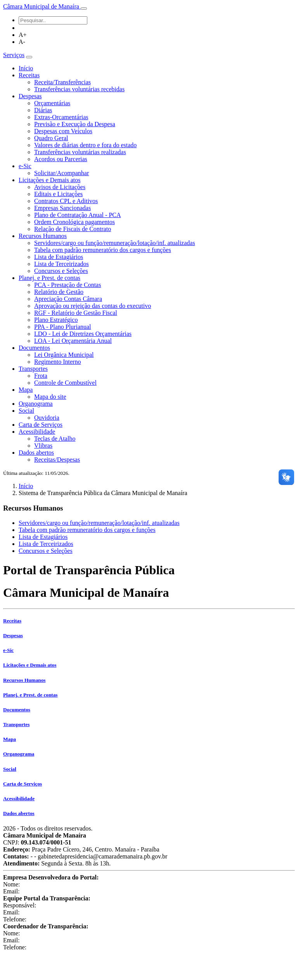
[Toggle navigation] (84, 8)
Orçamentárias (52, 103)
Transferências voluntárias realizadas (80, 152)
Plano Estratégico (56, 319)
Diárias (43, 110)
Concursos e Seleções (61, 271)
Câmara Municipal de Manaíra (42, 6)
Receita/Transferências (62, 82)
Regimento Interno (57, 361)
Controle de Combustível (65, 382)
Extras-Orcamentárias (61, 117)
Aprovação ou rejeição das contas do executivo (92, 305)
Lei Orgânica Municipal (64, 354)
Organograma (36, 403)
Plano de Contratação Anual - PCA (77, 215)
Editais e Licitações (58, 194)
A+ (23, 34)
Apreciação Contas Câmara (68, 298)
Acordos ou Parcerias (60, 159)
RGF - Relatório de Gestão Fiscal (75, 312)
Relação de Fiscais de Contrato (72, 229)
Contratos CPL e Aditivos (66, 201)
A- (22, 41)
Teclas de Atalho (54, 438)
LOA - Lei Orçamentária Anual (73, 340)
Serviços (13, 55)
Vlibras (43, 445)
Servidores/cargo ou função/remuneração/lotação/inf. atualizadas (114, 243)
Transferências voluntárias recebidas (79, 89)
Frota (40, 375)
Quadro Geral (51, 138)
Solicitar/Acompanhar (61, 173)
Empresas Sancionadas (62, 208)
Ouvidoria (46, 417)
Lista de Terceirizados (61, 264)
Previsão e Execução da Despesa (74, 124)
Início (26, 68)
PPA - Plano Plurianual (62, 326)
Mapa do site (50, 396)
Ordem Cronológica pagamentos (74, 222)
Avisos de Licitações (59, 187)
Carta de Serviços (40, 424)
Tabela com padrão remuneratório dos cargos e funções (102, 250)
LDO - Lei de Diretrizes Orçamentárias (83, 333)
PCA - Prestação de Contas (67, 285)
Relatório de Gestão (58, 291)
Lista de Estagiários (58, 257)
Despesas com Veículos (63, 131)
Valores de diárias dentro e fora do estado (85, 145)
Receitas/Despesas (57, 459)
